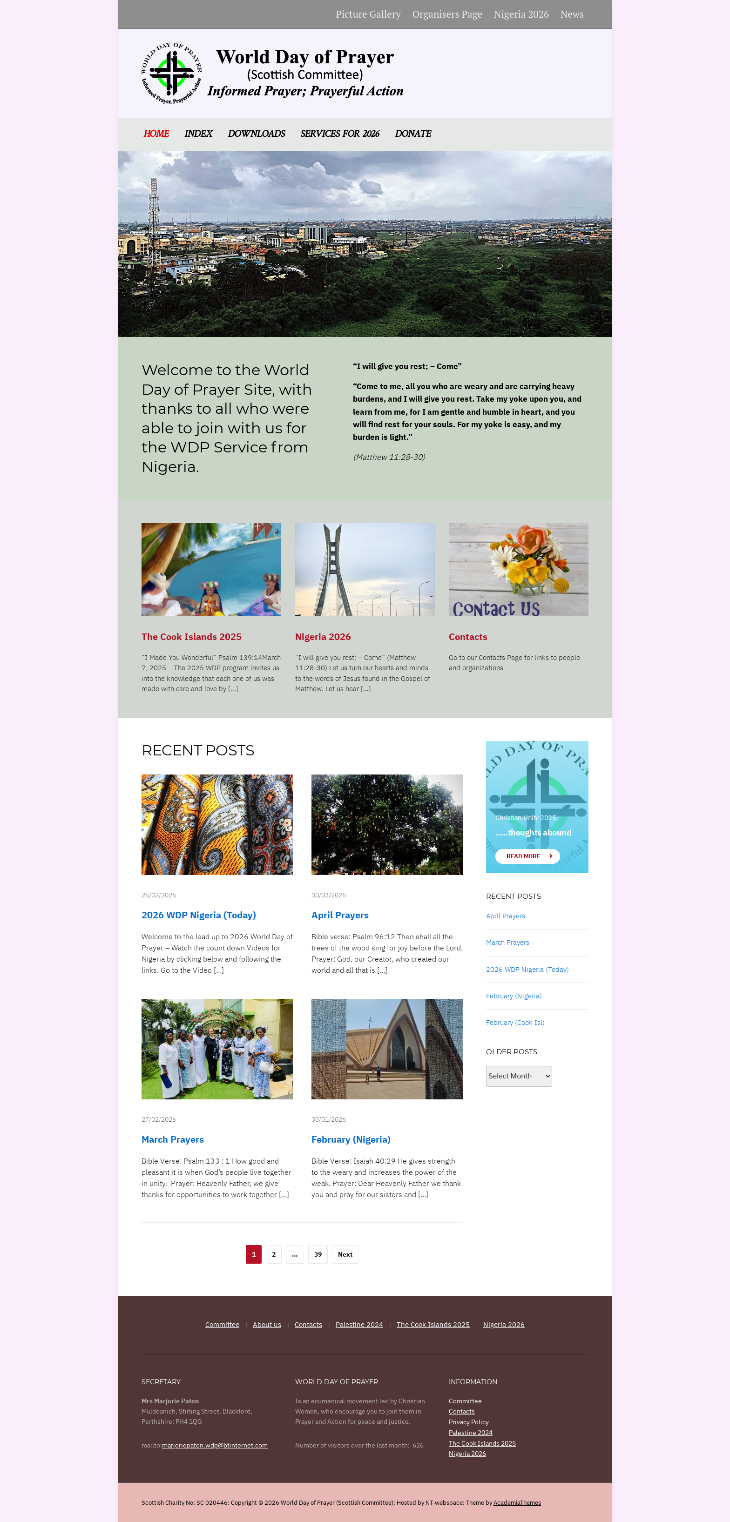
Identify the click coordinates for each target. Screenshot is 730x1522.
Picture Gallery (368, 13)
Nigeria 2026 (521, 13)
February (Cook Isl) (515, 1022)
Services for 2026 (339, 134)
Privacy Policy (469, 1421)
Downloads (256, 134)
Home (156, 134)
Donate (413, 134)
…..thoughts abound (533, 832)
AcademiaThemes (517, 1502)
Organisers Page (447, 13)
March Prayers (173, 1139)
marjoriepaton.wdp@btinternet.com (215, 1445)
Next (345, 1254)
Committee (222, 1324)
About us (267, 1324)
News (572, 13)
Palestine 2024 (359, 1324)
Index (198, 134)
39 (318, 1254)
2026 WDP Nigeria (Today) (199, 915)
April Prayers (340, 915)
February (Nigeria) (351, 1139)
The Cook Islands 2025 (192, 636)
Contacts (468, 636)
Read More (523, 856)
